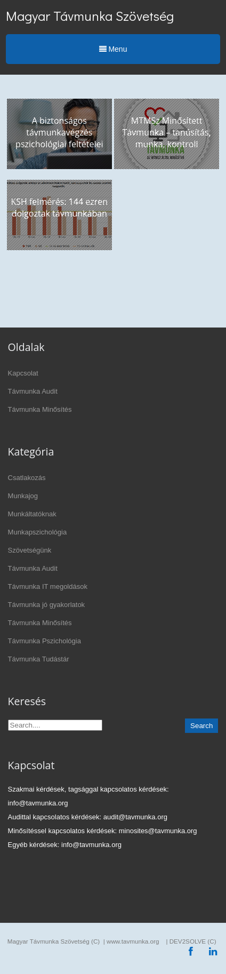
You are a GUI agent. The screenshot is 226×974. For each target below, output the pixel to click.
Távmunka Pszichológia (44, 641)
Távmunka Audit (33, 391)
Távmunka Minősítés (40, 409)
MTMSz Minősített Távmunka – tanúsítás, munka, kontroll (167, 132)
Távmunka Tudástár (38, 659)
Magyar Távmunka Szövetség (90, 16)
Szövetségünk (30, 550)
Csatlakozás (27, 478)
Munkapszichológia (37, 532)
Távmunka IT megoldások (47, 586)
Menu (113, 49)
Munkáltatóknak (32, 514)
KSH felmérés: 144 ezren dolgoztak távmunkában (59, 207)
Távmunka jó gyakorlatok (46, 605)
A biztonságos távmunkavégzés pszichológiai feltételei (59, 132)
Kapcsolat (23, 373)
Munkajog (23, 496)
